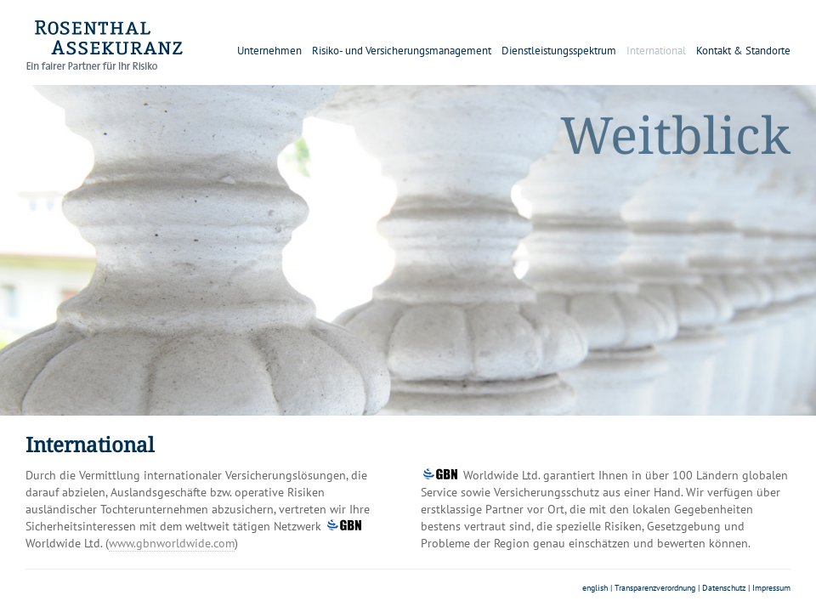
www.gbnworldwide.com (172, 543)
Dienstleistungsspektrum (559, 50)
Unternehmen (269, 50)
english (595, 587)
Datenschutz (723, 587)
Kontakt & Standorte (743, 50)
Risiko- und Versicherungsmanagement (401, 50)
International (656, 50)
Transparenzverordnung (655, 587)
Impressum (771, 587)
